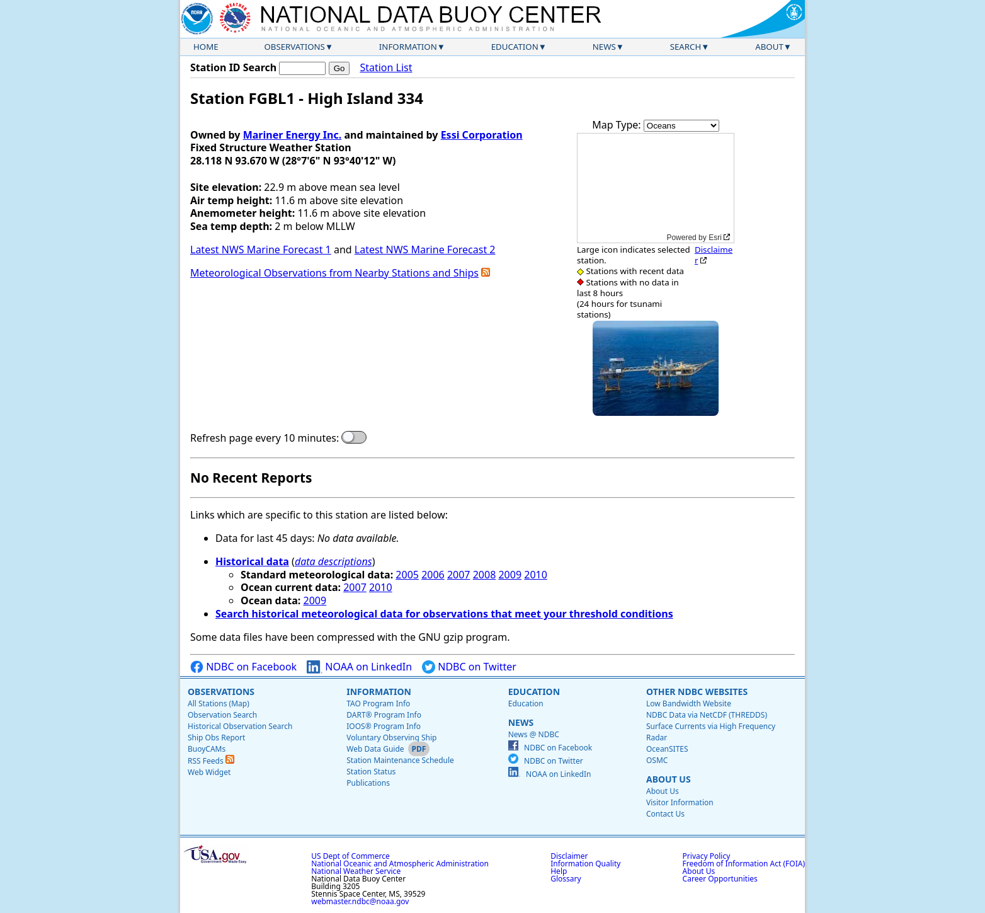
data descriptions (333, 561)
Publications (368, 783)
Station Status (371, 771)
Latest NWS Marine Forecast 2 (425, 249)
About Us (668, 779)
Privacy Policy (707, 856)
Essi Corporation (482, 135)
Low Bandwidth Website (688, 703)
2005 (407, 575)
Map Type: (618, 125)
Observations (294, 46)
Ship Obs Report (216, 737)
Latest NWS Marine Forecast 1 (260, 249)
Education (514, 46)
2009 (509, 575)
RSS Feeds (211, 760)
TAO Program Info (378, 703)
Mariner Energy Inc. (292, 135)
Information (408, 46)
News (604, 46)
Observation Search (222, 714)
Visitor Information (680, 802)
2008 (484, 575)
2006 (433, 575)
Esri (715, 237)
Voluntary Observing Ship (391, 737)
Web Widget (209, 772)
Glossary (565, 878)
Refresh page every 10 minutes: (264, 438)
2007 (458, 575)
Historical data (252, 561)
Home (206, 46)
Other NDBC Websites (697, 692)
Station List (386, 67)
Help (558, 871)
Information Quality (585, 863)
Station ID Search (233, 67)
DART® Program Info (383, 714)
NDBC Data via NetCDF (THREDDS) (706, 714)
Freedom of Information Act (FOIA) (744, 863)
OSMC (657, 760)
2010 (535, 575)
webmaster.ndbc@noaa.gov (360, 901)
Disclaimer (713, 255)
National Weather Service (356, 871)
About (769, 46)
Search (686, 46)
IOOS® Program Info (383, 726)
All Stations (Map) (218, 703)
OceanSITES (667, 749)
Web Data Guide (375, 749)
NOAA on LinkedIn (359, 667)
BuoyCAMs (206, 749)
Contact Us (665, 813)
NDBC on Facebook (243, 667)
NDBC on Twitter (469, 667)
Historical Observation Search (240, 726)
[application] (656, 188)
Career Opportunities (720, 878)
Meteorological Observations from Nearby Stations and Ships (334, 273)
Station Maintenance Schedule (400, 760)
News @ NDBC (533, 734)
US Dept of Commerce (350, 856)
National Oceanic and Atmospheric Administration (400, 863)
